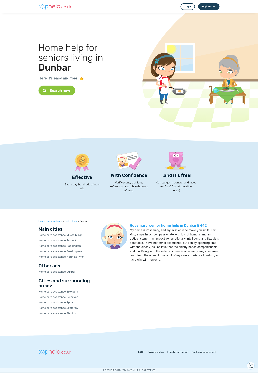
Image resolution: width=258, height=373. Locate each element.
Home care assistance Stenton (57, 313)
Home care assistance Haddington (60, 245)
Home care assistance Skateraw (58, 307)
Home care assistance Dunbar (57, 271)
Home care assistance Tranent (57, 240)
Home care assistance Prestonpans (60, 251)
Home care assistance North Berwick (61, 256)
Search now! (56, 90)
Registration (208, 6)
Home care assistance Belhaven (58, 297)
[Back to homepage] (55, 6)
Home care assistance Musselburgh (60, 235)
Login (187, 6)
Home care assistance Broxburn (58, 291)
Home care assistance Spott (56, 302)
